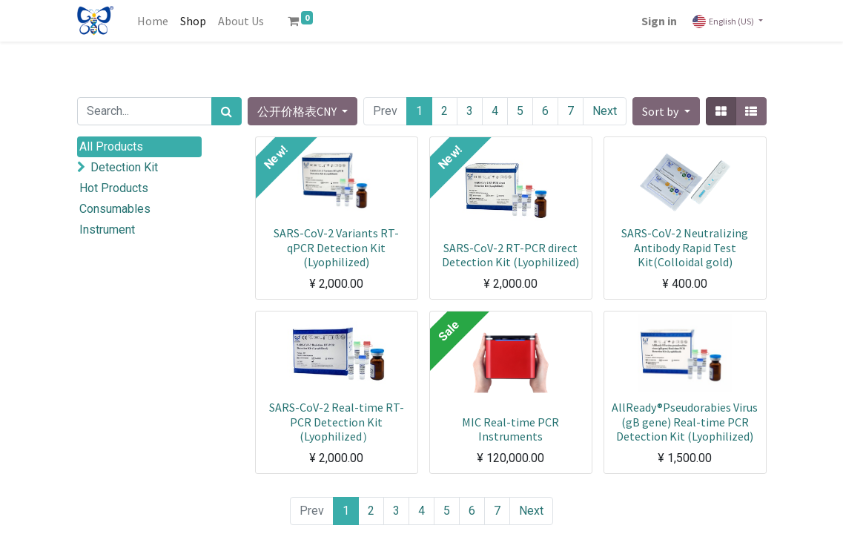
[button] (665, 111)
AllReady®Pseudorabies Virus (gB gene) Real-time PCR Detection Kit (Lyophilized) (685, 421)
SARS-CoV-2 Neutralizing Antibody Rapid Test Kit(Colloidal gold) (684, 246)
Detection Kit (124, 167)
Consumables (115, 209)
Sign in (659, 20)
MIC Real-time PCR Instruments (510, 429)
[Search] (226, 111)
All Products (111, 146)
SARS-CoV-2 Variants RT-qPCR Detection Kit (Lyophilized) (336, 246)
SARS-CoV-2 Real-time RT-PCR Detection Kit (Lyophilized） (336, 421)
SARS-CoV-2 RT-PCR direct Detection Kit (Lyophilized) (510, 254)
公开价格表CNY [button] (298, 111)
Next (604, 111)
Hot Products (113, 188)
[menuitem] (152, 21)
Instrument (107, 229)
